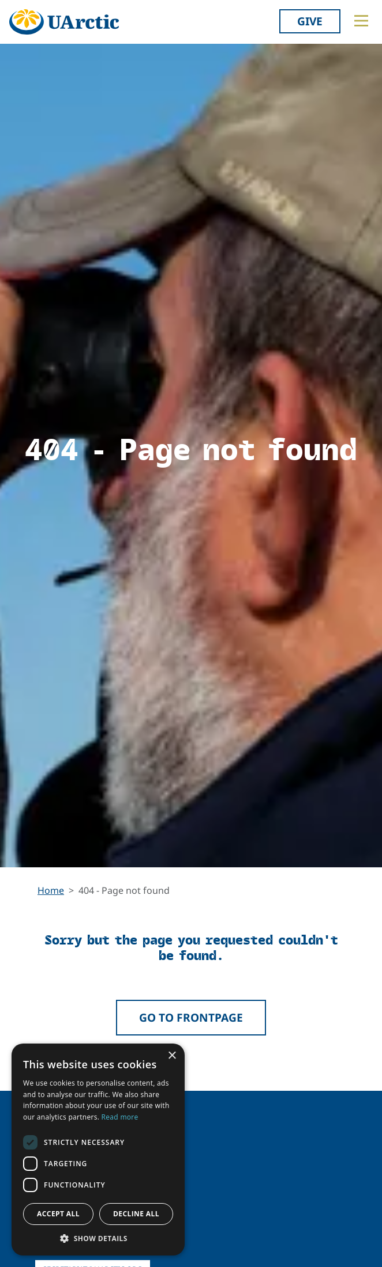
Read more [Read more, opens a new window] (120, 1117)
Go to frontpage (191, 1017)
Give (310, 21)
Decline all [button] (136, 1214)
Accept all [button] (58, 1214)
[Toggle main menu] (361, 20)
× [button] (171, 1056)
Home (51, 890)
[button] (98, 1238)
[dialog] (98, 1149)
